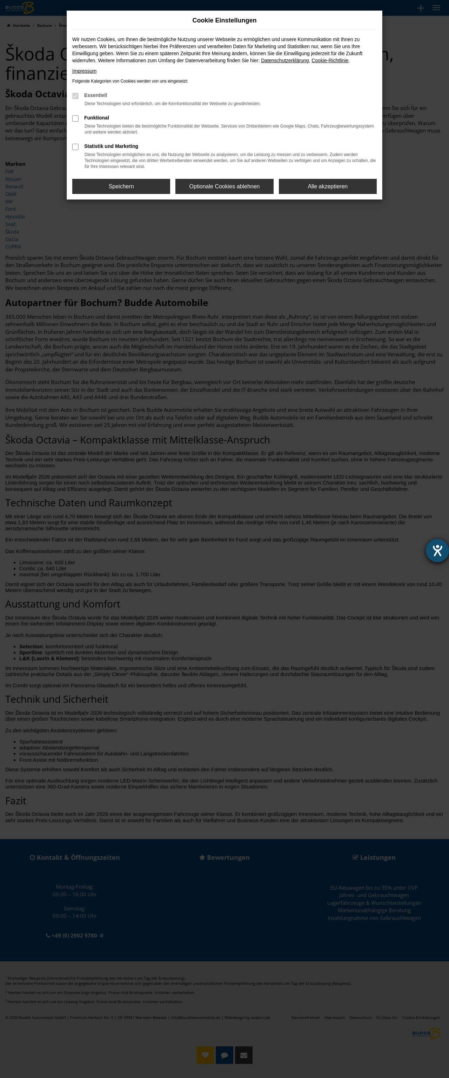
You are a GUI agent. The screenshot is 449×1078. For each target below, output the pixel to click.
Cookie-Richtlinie (329, 60)
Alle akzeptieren (328, 186)
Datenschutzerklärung (285, 60)
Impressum (84, 71)
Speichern (121, 186)
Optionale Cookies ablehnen (224, 186)
